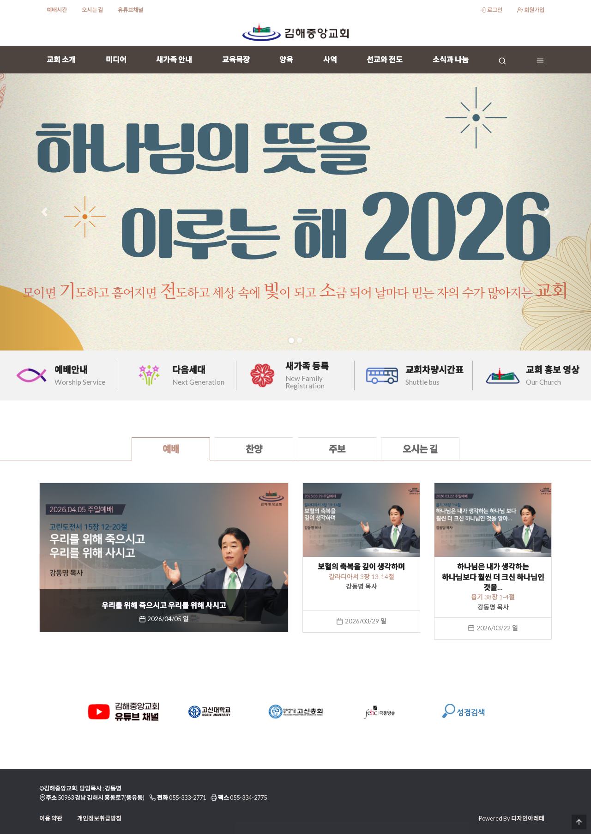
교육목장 (236, 59)
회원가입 (530, 9)
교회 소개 (61, 59)
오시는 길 (92, 9)
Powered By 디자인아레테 (511, 818)
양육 (286, 59)
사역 (330, 59)
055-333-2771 (187, 797)
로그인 (491, 9)
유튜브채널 (130, 9)
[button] (44, 212)
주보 (337, 448)
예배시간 (57, 9)
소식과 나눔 (451, 59)
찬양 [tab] (254, 448)
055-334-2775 (248, 797)
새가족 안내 (174, 59)
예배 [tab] (171, 448)
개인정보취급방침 (99, 818)
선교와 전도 (385, 59)
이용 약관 (50, 818)
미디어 (116, 59)
